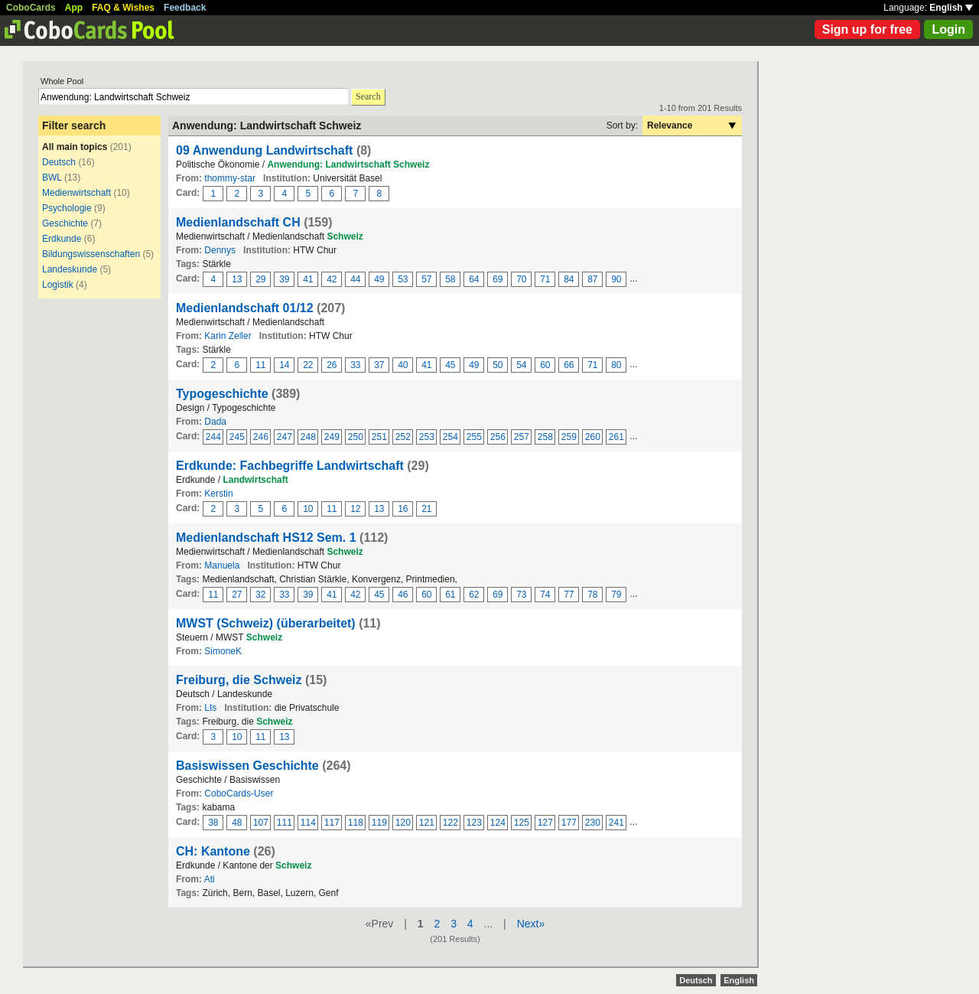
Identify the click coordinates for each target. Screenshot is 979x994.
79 (616, 594)
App (74, 7)
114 (308, 822)
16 (403, 509)
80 (616, 365)
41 (308, 279)
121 (426, 822)
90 (616, 279)
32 (260, 594)
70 (521, 279)
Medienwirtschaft (76, 192)
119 (379, 822)
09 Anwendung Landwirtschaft (264, 150)
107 (260, 822)
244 (213, 437)
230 (592, 822)
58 (450, 279)
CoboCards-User (238, 793)
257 (521, 437)
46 (403, 594)
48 (237, 822)
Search (368, 96)
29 (260, 279)
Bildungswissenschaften (91, 254)
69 (498, 279)
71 (545, 279)
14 (284, 365)
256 (498, 437)
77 (569, 594)
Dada (215, 421)
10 (308, 509)
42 (332, 279)
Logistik (57, 284)
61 (450, 594)
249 (332, 437)
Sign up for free (867, 29)
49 (379, 279)
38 (213, 822)
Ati (209, 879)
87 (592, 279)
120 (403, 822)
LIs (210, 707)
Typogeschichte (222, 393)
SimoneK (223, 651)
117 (332, 822)
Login (948, 29)
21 (426, 509)
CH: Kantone (213, 851)
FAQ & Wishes (123, 7)
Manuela (221, 565)
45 (450, 365)
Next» (531, 923)
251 (379, 437)
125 (521, 822)
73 (521, 594)
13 (237, 279)
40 (403, 365)
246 (260, 437)
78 (592, 594)
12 (355, 509)
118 (355, 822)
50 (498, 365)
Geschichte (65, 223)
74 (545, 594)
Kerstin (218, 493)
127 (545, 822)
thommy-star (229, 178)
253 (426, 437)
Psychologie (67, 208)
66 (569, 365)
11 (260, 365)
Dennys (220, 250)
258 (545, 437)
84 (569, 279)
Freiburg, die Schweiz (238, 679)
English (951, 7)
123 (474, 822)
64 (474, 279)
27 (237, 594)
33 (355, 365)
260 (592, 437)
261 (616, 437)
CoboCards (31, 7)
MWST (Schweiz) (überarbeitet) (266, 623)
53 (403, 279)
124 (498, 822)
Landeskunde (69, 269)
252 (403, 437)
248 (308, 437)
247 (284, 437)
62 (474, 594)
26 (332, 365)
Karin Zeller (227, 336)
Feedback (185, 7)
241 (616, 822)
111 (284, 822)
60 (545, 365)
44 (355, 279)
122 (450, 822)
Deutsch (59, 162)
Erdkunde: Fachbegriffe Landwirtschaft (290, 465)
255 (474, 437)
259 (569, 437)
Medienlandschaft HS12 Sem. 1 (266, 537)
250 (355, 437)
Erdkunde (61, 238)
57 (426, 279)
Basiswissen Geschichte (247, 765)
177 (569, 822)
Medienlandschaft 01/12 (245, 307)
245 (237, 437)
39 (284, 279)
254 (450, 437)
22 (308, 365)
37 (379, 365)
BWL (52, 177)
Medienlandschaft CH (238, 222)
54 (521, 365)
